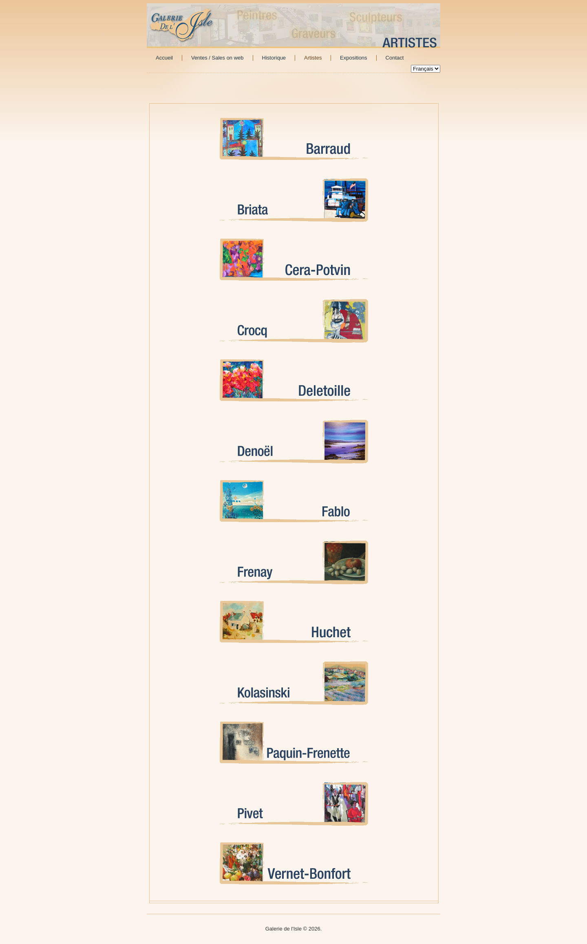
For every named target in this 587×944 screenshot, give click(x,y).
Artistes (313, 58)
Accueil (164, 58)
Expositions (353, 58)
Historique (274, 58)
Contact (395, 58)
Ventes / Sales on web (217, 58)
